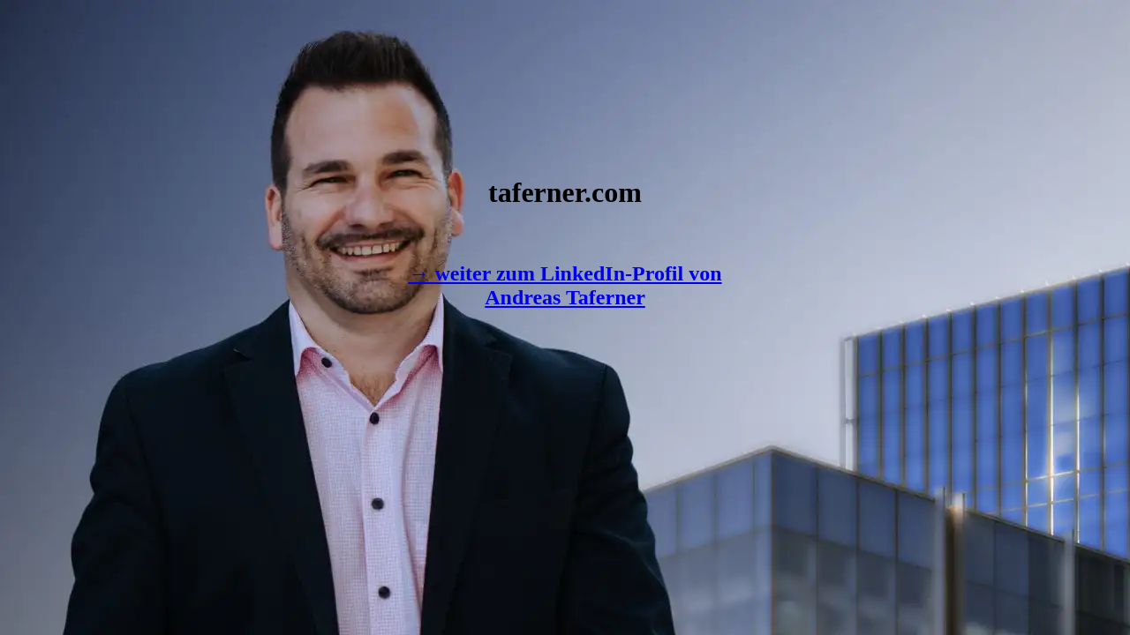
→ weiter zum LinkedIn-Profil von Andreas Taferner (564, 285)
